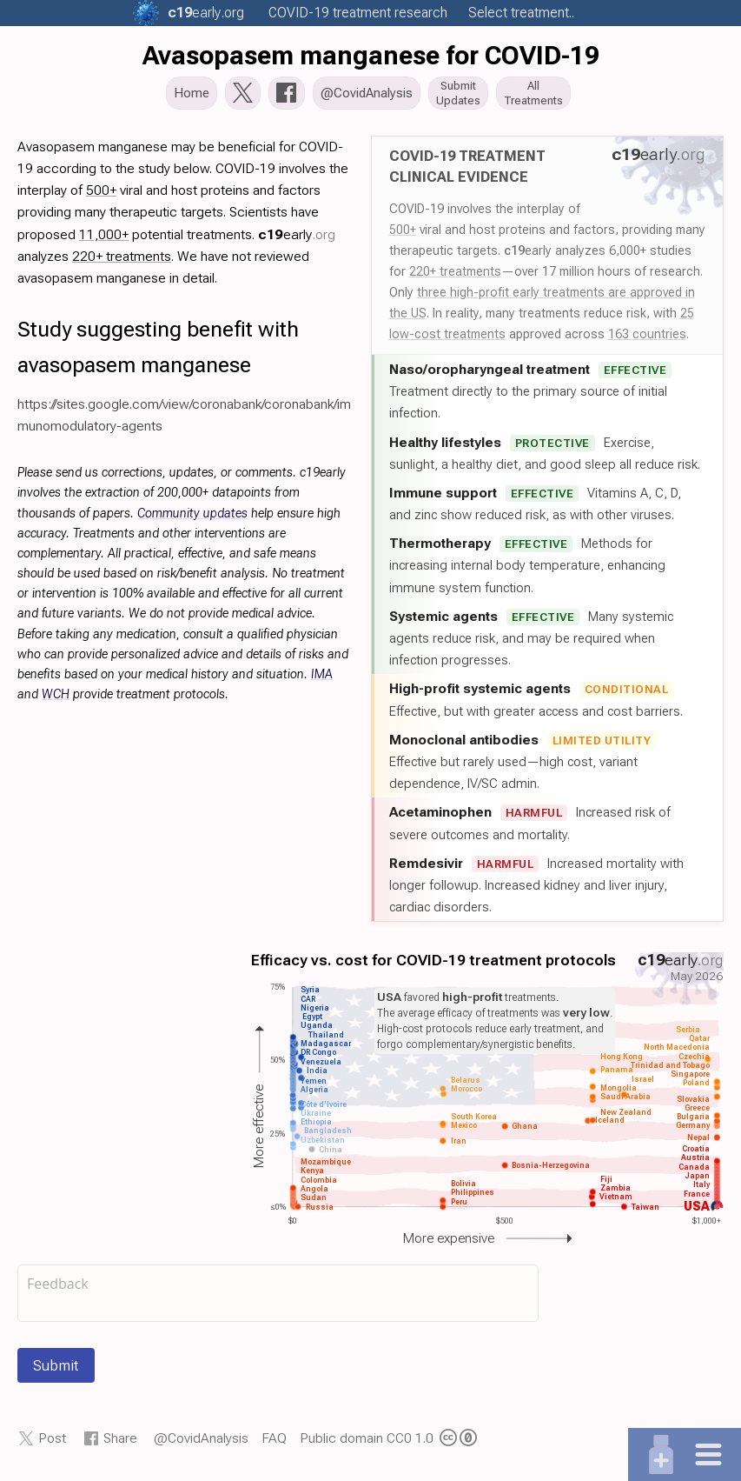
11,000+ (104, 239)
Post (52, 1443)
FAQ (274, 1443)
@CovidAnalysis (201, 1443)
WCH (55, 699)
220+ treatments (455, 276)
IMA (322, 679)
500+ (402, 235)
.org (206, 12)
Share (120, 1443)
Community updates (192, 518)
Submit (56, 1370)
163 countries (647, 339)
